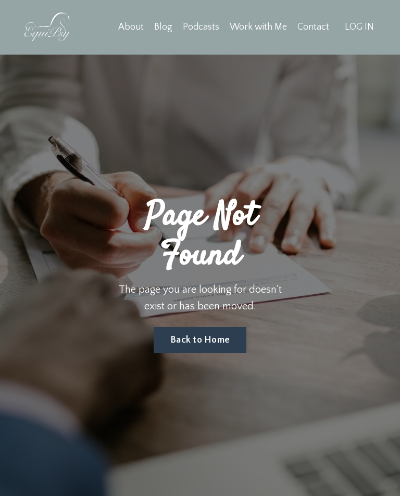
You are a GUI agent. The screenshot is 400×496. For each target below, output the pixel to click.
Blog (163, 27)
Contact (313, 27)
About (131, 27)
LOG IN (359, 27)
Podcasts (201, 27)
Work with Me (258, 27)
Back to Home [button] (200, 340)
